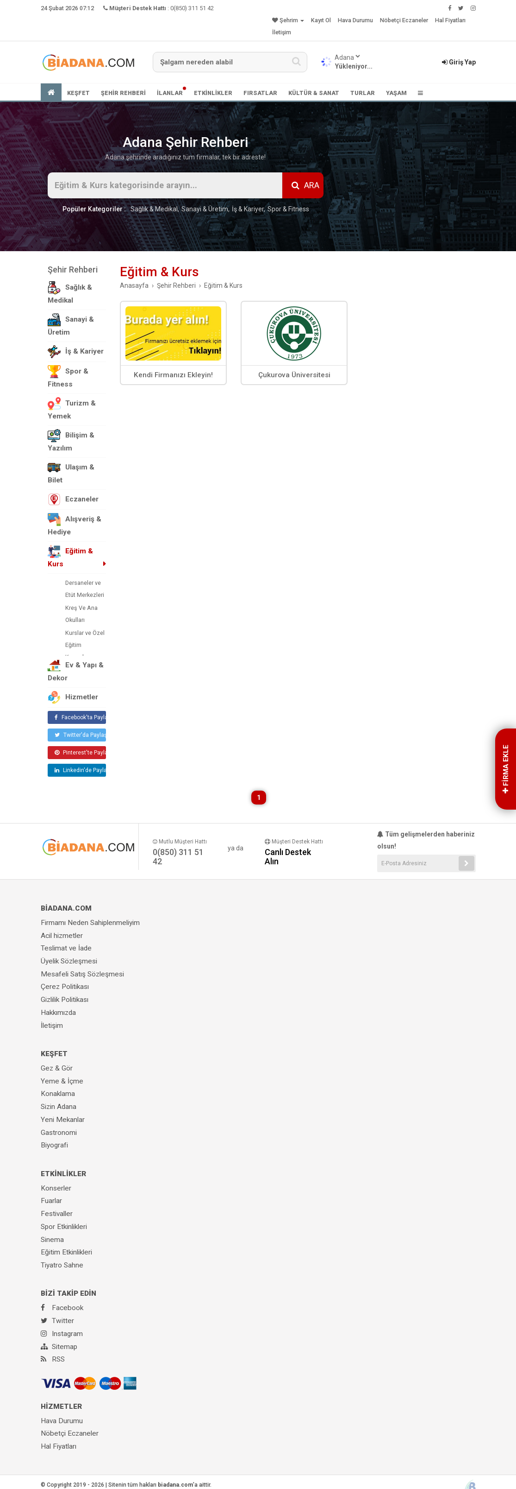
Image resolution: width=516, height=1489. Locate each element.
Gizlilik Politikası (64, 999)
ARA (305, 185)
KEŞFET (78, 92)
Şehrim (288, 20)
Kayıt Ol (321, 20)
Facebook (62, 1308)
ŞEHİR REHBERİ (123, 92)
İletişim (281, 32)
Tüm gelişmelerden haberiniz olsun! (426, 840)
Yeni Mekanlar (63, 1119)
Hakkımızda (58, 1012)
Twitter (57, 1321)
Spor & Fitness (288, 209)
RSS (53, 1359)
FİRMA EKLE (506, 769)
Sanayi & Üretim (204, 209)
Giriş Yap (459, 62)
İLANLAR (170, 92)
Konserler (56, 1188)
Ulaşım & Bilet (71, 472)
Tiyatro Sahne (62, 1265)
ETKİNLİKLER (213, 92)
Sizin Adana (58, 1106)
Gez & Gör (57, 1068)
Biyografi (54, 1145)
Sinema (52, 1240)
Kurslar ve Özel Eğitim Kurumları (85, 644)
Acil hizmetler (62, 935)
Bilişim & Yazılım (71, 440)
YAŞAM (396, 92)
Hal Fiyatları (450, 20)
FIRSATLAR (260, 92)
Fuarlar (51, 1201)
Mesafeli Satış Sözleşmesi (82, 974)
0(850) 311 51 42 (192, 8)
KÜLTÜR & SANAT (313, 92)
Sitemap (59, 1347)
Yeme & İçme (62, 1081)
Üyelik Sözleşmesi (69, 961)
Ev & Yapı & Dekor (76, 670)
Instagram (62, 1334)
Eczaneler (73, 499)
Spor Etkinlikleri (64, 1227)
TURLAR (362, 92)
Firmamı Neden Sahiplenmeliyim (90, 923)
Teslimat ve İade (66, 948)
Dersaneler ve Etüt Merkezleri (84, 588)
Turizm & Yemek (72, 408)
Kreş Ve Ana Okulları (81, 613)
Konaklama (58, 1094)
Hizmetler (73, 697)
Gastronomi (59, 1132)
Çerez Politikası (65, 986)
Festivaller (57, 1214)
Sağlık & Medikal (154, 209)
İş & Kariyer (248, 209)
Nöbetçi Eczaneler (404, 20)
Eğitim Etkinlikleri (66, 1252)
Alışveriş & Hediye (74, 524)
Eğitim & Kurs (70, 556)
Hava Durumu (355, 20)
